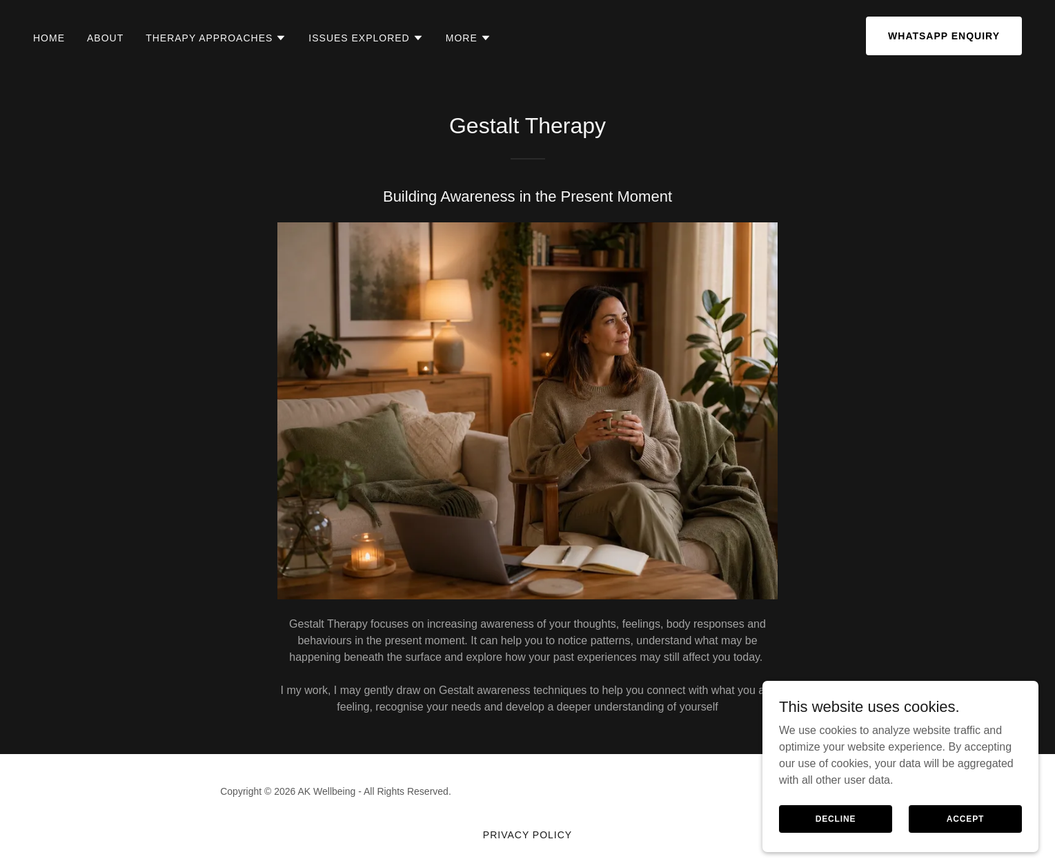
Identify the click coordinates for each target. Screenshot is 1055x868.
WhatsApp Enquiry (944, 35)
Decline (836, 818)
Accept (965, 818)
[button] (216, 38)
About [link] (105, 38)
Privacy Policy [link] (527, 834)
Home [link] (49, 38)
